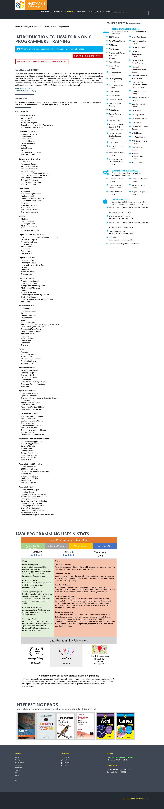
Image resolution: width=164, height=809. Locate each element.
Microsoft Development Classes (137, 53)
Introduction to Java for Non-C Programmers (51, 26)
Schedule (18, 765)
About (99, 12)
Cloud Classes (114, 95)
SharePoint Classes (139, 118)
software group (133, 799)
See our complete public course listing (124, 244)
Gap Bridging (58, 12)
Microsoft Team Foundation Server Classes (139, 69)
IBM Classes (114, 142)
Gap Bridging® (19, 762)
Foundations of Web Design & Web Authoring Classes (117, 126)
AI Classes (113, 45)
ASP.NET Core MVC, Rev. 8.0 (120, 216)
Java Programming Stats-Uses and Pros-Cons (42, 61)
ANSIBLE (112, 237)
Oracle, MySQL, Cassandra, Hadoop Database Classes (139, 84)
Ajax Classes (114, 49)
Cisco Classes (114, 91)
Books (17, 780)
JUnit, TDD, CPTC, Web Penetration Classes (116, 161)
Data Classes (114, 110)
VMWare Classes (138, 137)
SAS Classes (136, 110)
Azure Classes (114, 62)
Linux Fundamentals (117, 231)
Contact (108, 12)
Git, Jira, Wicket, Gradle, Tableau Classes (115, 135)
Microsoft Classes (139, 47)
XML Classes (137, 163)
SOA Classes (137, 122)
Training (70, 12)
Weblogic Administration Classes (137, 156)
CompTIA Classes (116, 99)
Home (17, 26)
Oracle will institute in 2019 (101, 615)
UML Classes (137, 133)
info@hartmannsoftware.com (124, 757)
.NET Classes (114, 37)
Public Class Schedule (86, 12)
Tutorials (17, 770)
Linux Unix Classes (139, 37)
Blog (16, 773)
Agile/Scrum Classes (117, 41)
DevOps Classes (115, 120)
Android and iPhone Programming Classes (117, 55)
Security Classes (138, 114)
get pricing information (87, 56)
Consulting (46, 12)
